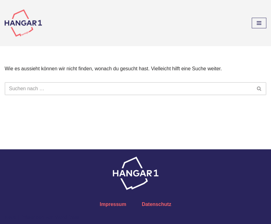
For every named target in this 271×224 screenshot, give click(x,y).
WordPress (67, 217)
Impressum (113, 204)
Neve (10, 217)
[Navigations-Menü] (259, 23)
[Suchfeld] (128, 88)
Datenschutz (156, 204)
